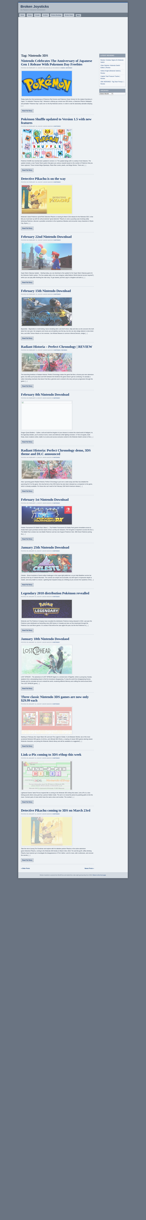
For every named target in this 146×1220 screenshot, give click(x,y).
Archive (45, 15)
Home (22, 15)
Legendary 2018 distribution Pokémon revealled (55, 593)
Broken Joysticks (35, 6)
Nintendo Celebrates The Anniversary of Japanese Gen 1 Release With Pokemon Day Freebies (56, 62)
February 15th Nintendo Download (46, 291)
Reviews (64, 350)
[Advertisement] (73, 34)
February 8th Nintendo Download (45, 394)
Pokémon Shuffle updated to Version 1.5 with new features (56, 121)
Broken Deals (69, 15)
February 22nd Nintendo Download (46, 237)
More (78, 15)
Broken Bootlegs (56, 15)
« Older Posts (25, 936)
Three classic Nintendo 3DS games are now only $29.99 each (55, 698)
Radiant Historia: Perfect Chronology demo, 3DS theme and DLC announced (56, 452)
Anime (30, 15)
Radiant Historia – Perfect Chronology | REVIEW (56, 346)
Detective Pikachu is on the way (43, 178)
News (63, 68)
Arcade (37, 15)
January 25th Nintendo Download (45, 547)
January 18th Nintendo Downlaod (45, 639)
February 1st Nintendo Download (45, 499)
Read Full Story (27, 111)
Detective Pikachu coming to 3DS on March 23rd (55, 856)
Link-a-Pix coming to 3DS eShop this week (51, 778)
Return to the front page (99, 942)
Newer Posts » (89, 936)
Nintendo (69, 68)
